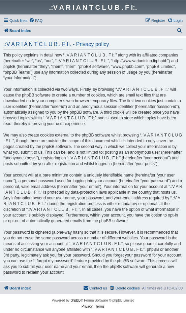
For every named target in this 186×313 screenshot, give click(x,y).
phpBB (75, 300)
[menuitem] (35, 20)
